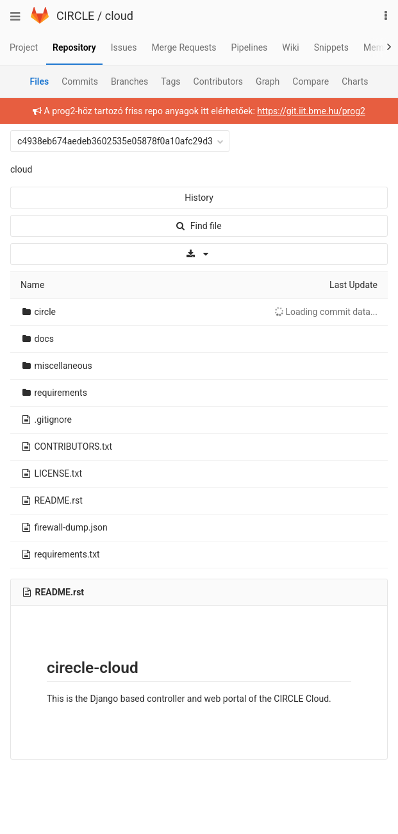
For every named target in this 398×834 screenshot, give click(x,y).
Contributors (219, 81)
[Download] (199, 254)
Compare (310, 81)
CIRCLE (75, 15)
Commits (80, 81)
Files (39, 81)
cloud (119, 15)
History (199, 197)
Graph (267, 81)
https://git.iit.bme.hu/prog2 (311, 111)
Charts (355, 81)
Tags (170, 81)
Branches (129, 81)
